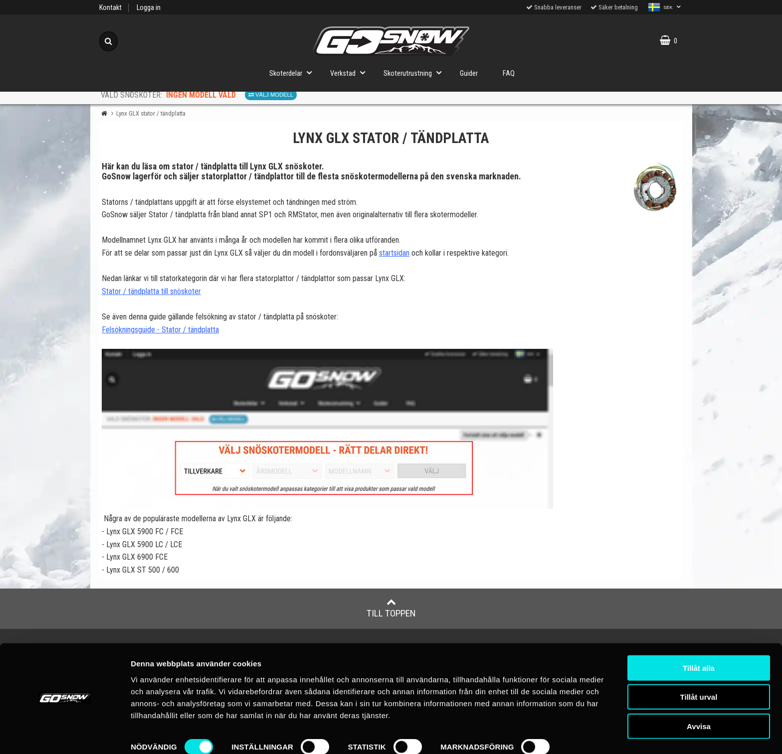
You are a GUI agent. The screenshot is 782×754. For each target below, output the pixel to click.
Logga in (149, 7)
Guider (469, 73)
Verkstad (350, 72)
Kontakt (110, 7)
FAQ (509, 73)
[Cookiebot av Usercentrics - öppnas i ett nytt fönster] (64, 734)
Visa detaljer (153, 734)
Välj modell (270, 95)
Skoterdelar (293, 72)
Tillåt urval (699, 669)
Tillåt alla (699, 639)
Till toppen (391, 608)
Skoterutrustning (415, 72)
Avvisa (699, 698)
